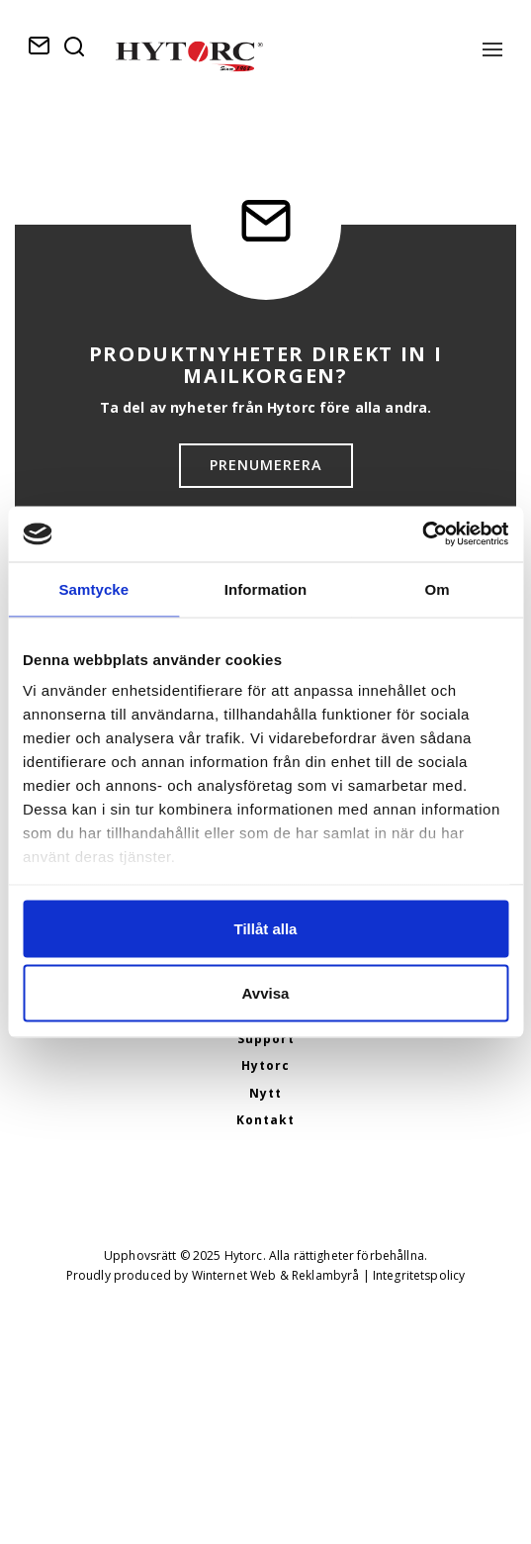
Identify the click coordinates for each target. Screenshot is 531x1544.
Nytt (265, 1093)
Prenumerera (266, 464)
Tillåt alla (266, 927)
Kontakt (265, 1119)
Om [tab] (437, 588)
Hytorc (265, 1065)
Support (266, 1038)
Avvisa (266, 993)
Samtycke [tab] (93, 588)
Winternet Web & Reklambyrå (276, 1275)
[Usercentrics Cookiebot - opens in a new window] (421, 534)
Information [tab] (266, 588)
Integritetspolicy (419, 1275)
